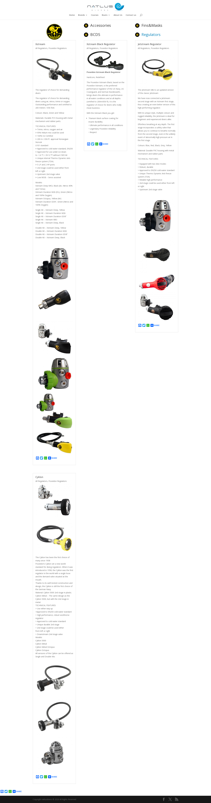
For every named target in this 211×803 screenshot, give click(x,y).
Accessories (100, 25)
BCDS (95, 34)
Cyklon (39, 477)
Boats (104, 15)
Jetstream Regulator (149, 44)
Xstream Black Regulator (101, 44)
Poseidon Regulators (58, 48)
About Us (118, 15)
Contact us (131, 15)
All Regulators (41, 48)
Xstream (40, 44)
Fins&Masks (151, 25)
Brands (81, 15)
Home (72, 15)
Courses (94, 15)
